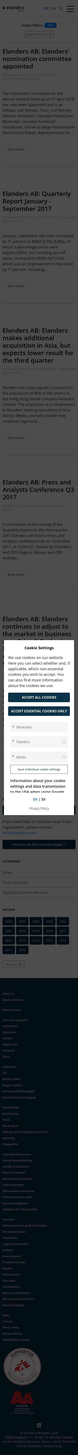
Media (21, 757)
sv (43, 799)
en (35, 799)
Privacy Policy (39, 808)
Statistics (22, 742)
